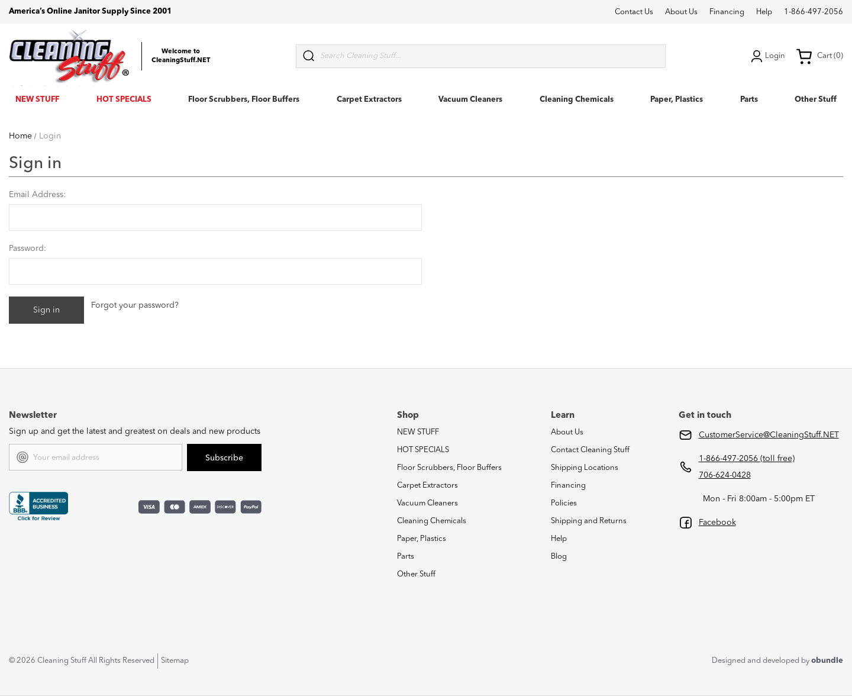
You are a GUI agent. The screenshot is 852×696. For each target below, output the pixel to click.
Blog (559, 556)
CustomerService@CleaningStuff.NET (769, 435)
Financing (726, 12)
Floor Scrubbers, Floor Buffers (243, 100)
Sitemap (175, 661)
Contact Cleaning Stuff (590, 450)
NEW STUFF (37, 100)
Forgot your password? (135, 305)
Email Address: (37, 195)
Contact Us (634, 12)
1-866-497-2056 (813, 12)
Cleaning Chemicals (577, 100)
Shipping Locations (584, 468)
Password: (27, 248)
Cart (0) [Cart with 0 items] (819, 56)
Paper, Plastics (676, 100)
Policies (564, 503)
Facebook (717, 522)
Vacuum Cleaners (470, 100)
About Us (681, 12)
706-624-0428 (725, 475)
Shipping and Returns (589, 521)
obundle (827, 661)
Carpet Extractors (369, 100)
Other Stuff (816, 100)
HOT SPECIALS (123, 100)
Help (764, 12)
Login (766, 56)
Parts (749, 100)
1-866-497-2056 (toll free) (747, 459)
